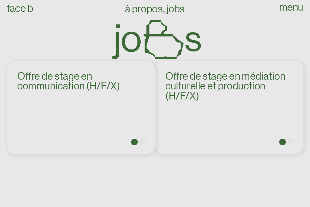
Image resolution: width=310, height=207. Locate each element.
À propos (144, 9)
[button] (134, 142)
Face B (20, 8)
